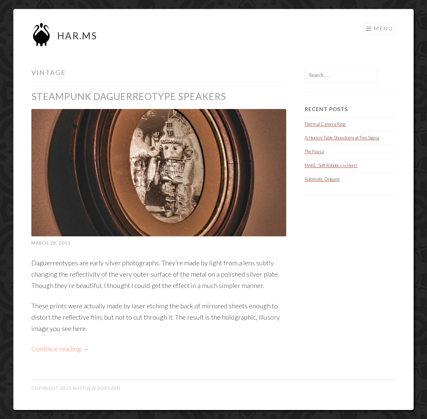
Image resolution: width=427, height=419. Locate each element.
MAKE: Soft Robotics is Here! (331, 165)
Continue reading (60, 349)
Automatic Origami (322, 179)
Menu (383, 28)
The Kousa (314, 151)
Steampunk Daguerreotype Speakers (128, 96)
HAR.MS (77, 35)
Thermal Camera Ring (325, 124)
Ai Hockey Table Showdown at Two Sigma (342, 137)
